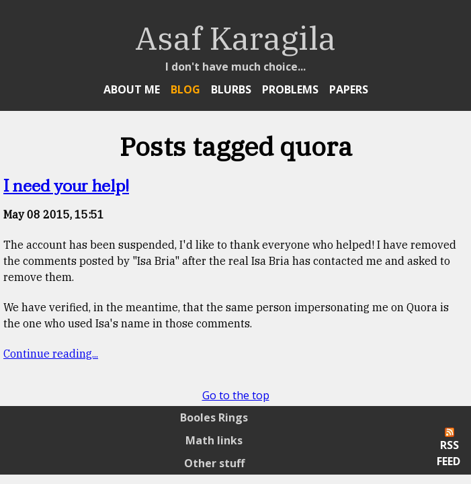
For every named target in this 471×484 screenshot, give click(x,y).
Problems (290, 89)
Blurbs (231, 89)
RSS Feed (448, 448)
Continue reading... (50, 353)
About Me (131, 89)
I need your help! (66, 186)
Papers (348, 89)
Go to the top (235, 395)
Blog (185, 89)
